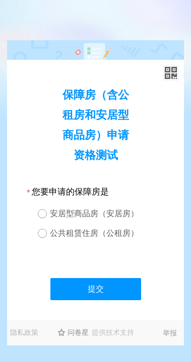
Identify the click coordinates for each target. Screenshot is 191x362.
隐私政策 (24, 332)
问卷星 (78, 332)
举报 (170, 333)
